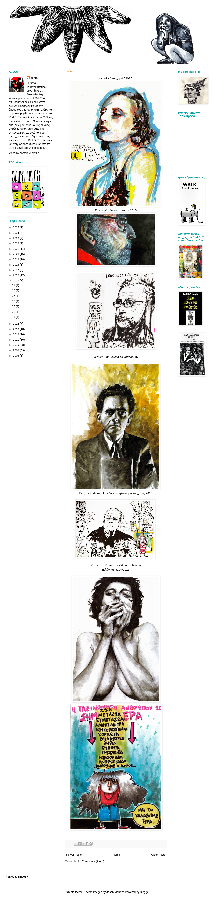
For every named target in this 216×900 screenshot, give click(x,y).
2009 (16, 350)
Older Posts (158, 854)
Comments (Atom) (93, 861)
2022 (16, 243)
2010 (16, 344)
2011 (16, 339)
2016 (16, 275)
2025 (16, 227)
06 (14, 301)
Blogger (144, 892)
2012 (16, 334)
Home (116, 854)
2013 (16, 329)
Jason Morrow (114, 892)
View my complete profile (24, 153)
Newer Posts (74, 854)
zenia (34, 77)
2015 (16, 280)
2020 (16, 254)
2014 (16, 323)
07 (14, 295)
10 (14, 290)
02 (14, 311)
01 (14, 317)
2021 (16, 248)
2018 (16, 264)
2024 (16, 232)
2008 (16, 355)
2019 (16, 259)
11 (14, 285)
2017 (16, 270)
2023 (16, 238)
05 (14, 306)
